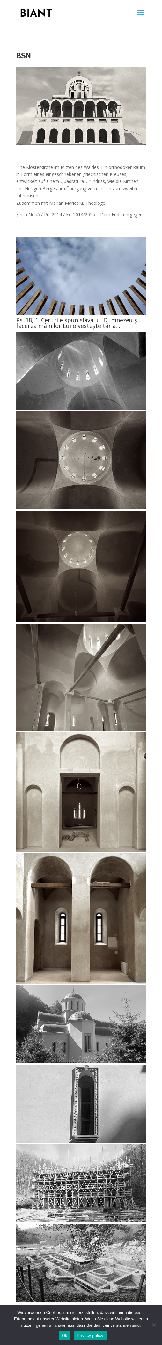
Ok (64, 1335)
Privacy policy (90, 1335)
